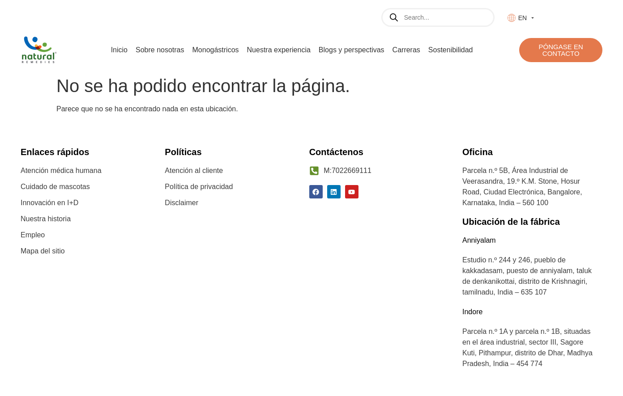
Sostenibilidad (450, 50)
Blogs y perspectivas (351, 50)
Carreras (406, 50)
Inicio (119, 50)
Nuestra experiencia (279, 50)
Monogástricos (215, 50)
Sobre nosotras (160, 50)
